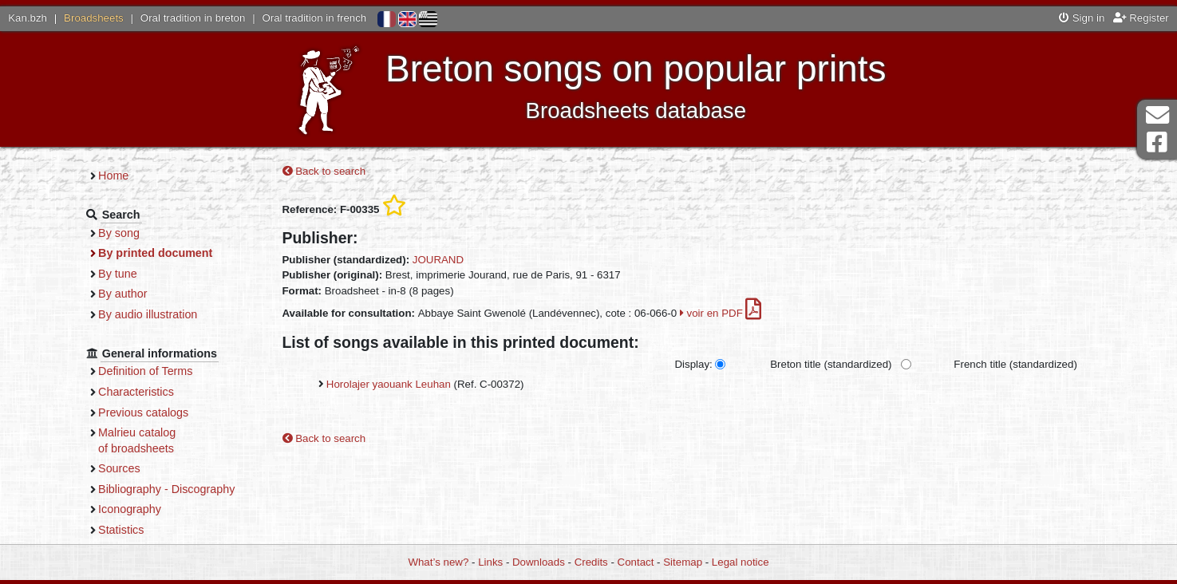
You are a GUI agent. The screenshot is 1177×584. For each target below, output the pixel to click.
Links (490, 562)
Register (1141, 18)
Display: (693, 364)
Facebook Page (1157, 142)
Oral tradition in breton (193, 18)
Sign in (1081, 18)
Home (113, 175)
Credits (591, 562)
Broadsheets (94, 18)
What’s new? (438, 562)
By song (119, 233)
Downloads (538, 562)
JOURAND (438, 260)
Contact (636, 562)
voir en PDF (721, 313)
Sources (119, 468)
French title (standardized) (1015, 364)
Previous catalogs (143, 412)
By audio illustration (147, 314)
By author (122, 293)
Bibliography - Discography (166, 489)
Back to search (324, 171)
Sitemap (682, 562)
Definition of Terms (145, 371)
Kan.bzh (27, 18)
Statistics (121, 529)
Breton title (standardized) (830, 364)
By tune (117, 273)
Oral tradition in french (314, 18)
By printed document (155, 253)
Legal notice (740, 562)
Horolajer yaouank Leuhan (388, 384)
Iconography (129, 509)
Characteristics (136, 391)
